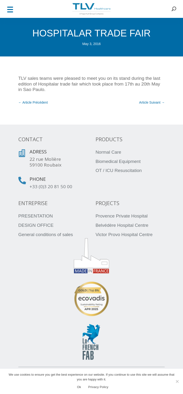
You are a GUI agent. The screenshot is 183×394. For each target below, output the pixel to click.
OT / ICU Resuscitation (119, 170)
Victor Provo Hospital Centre (124, 234)
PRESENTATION (35, 215)
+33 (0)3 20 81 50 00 (51, 186)
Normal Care (108, 152)
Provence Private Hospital (122, 215)
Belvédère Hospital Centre (122, 225)
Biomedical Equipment (118, 161)
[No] (177, 381)
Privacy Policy (98, 387)
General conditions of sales (45, 234)
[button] (10, 9)
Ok (79, 387)
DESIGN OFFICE (36, 225)
